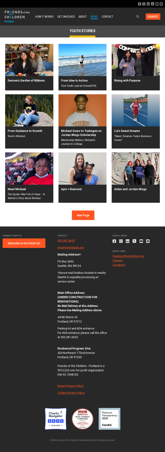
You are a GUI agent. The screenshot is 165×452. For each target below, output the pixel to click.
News (94, 17)
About (83, 17)
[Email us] (161, 4)
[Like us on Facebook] (139, 4)
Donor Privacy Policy (70, 386)
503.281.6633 (66, 240)
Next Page (83, 215)
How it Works (44, 17)
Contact (107, 17)
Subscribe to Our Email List (24, 243)
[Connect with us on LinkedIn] (147, 4)
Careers (118, 261)
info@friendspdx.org (71, 247)
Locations (119, 265)
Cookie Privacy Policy (71, 393)
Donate (153, 17)
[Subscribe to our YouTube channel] (156, 4)
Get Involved (66, 17)
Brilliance (93, 440)
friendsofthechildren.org (128, 256)
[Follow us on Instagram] (143, 4)
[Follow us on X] (152, 4)
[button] (137, 16)
